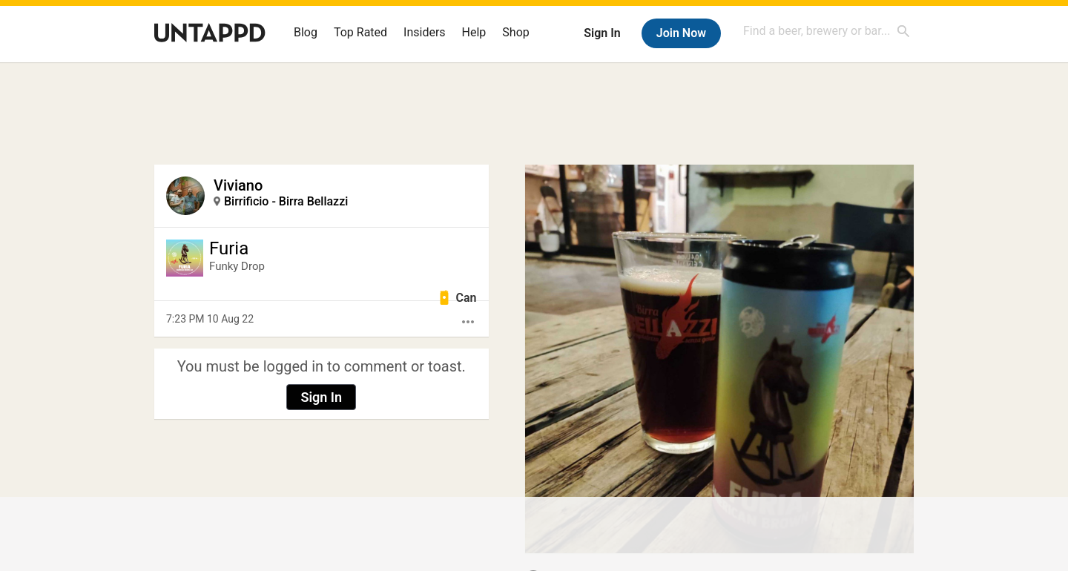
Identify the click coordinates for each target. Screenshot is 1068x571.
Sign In (602, 33)
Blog (305, 32)
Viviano (238, 185)
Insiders (424, 32)
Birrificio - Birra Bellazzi (286, 201)
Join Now (681, 33)
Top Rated (360, 32)
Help (474, 32)
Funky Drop (237, 266)
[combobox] (827, 31)
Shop (515, 32)
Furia (228, 248)
